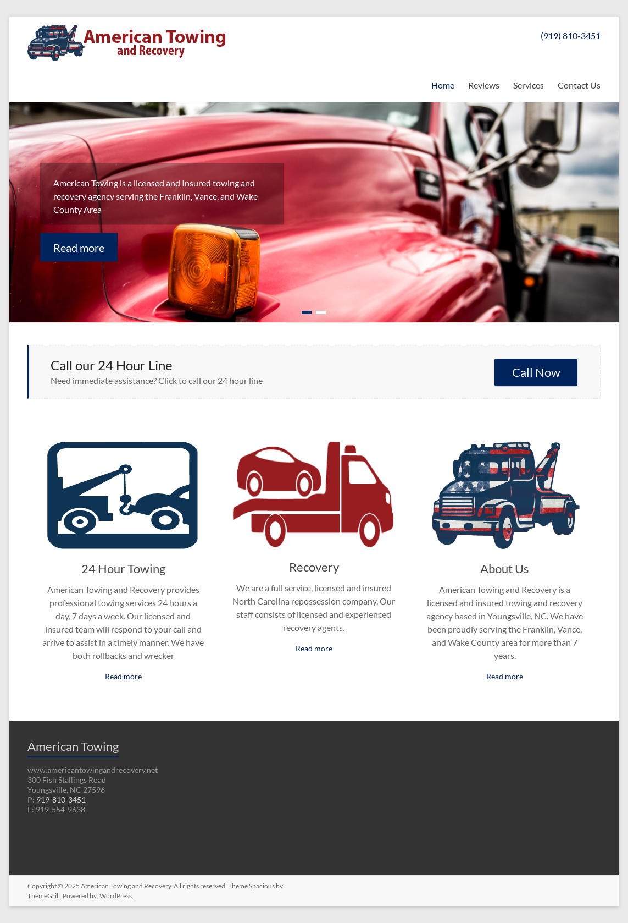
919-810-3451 (61, 799)
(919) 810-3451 (571, 35)
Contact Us (579, 85)
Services (528, 85)
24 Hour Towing (123, 568)
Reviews (483, 85)
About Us (504, 568)
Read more (78, 247)
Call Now (536, 372)
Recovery (314, 566)
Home (442, 85)
